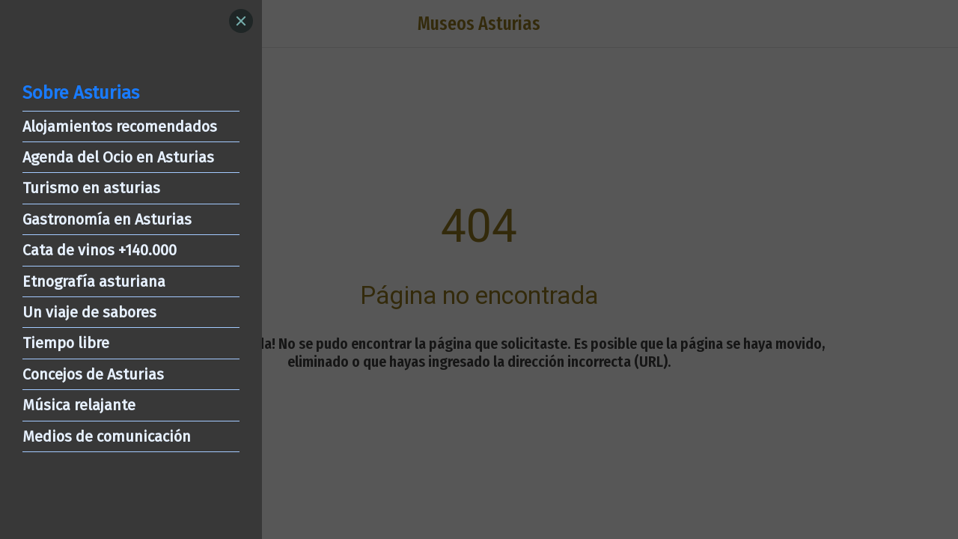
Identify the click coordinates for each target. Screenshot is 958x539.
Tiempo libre (65, 343)
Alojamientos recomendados (119, 126)
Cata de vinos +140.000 (99, 250)
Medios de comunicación (106, 436)
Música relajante (78, 405)
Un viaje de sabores (89, 312)
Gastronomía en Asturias (107, 219)
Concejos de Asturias (93, 374)
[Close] (241, 21)
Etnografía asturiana (93, 281)
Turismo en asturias (91, 188)
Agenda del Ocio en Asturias (118, 157)
